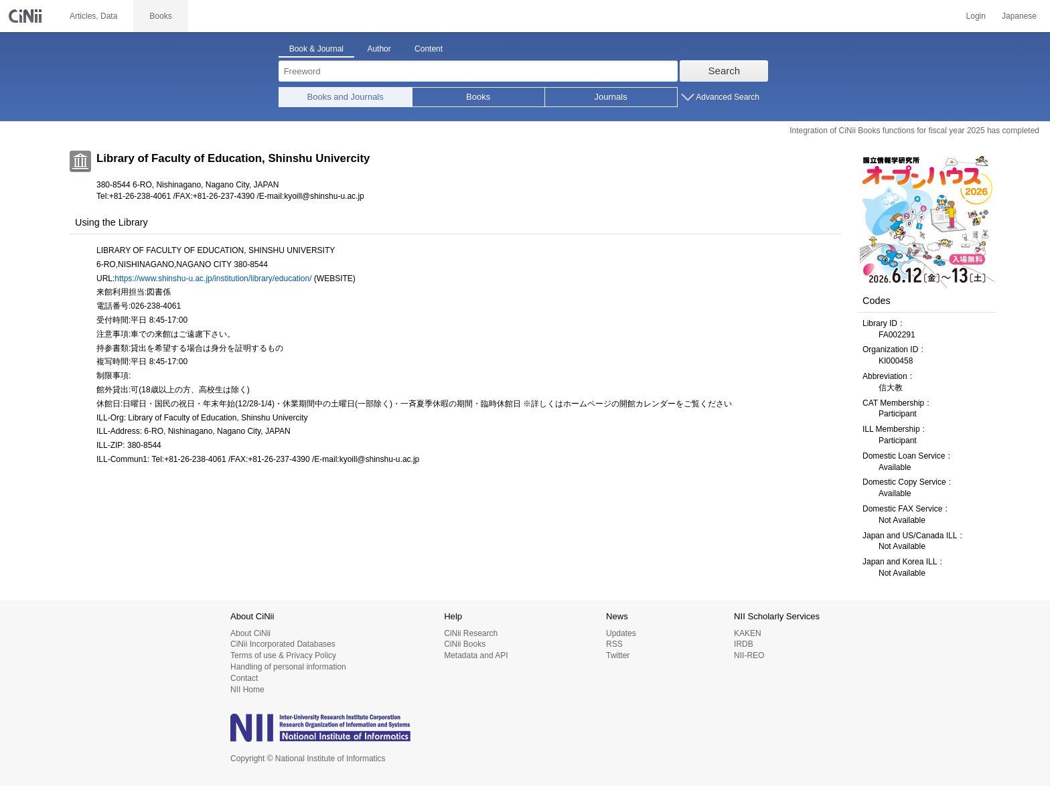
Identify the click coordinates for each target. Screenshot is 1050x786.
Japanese (1019, 16)
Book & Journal (316, 49)
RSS (614, 644)
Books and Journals (345, 97)
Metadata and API (476, 655)
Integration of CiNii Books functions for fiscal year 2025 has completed (914, 130)
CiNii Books (464, 644)
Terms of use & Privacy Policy (283, 655)
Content (429, 49)
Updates (621, 633)
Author (378, 49)
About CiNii (250, 633)
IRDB (743, 644)
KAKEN (747, 633)
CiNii (27, 16)
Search (724, 70)
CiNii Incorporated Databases (282, 644)
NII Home (247, 689)
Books (478, 97)
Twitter (617, 655)
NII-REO (749, 655)
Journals (611, 97)
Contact (244, 678)
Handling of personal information (288, 667)
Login (976, 16)
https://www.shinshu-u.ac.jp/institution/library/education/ (213, 278)
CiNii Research (471, 633)
